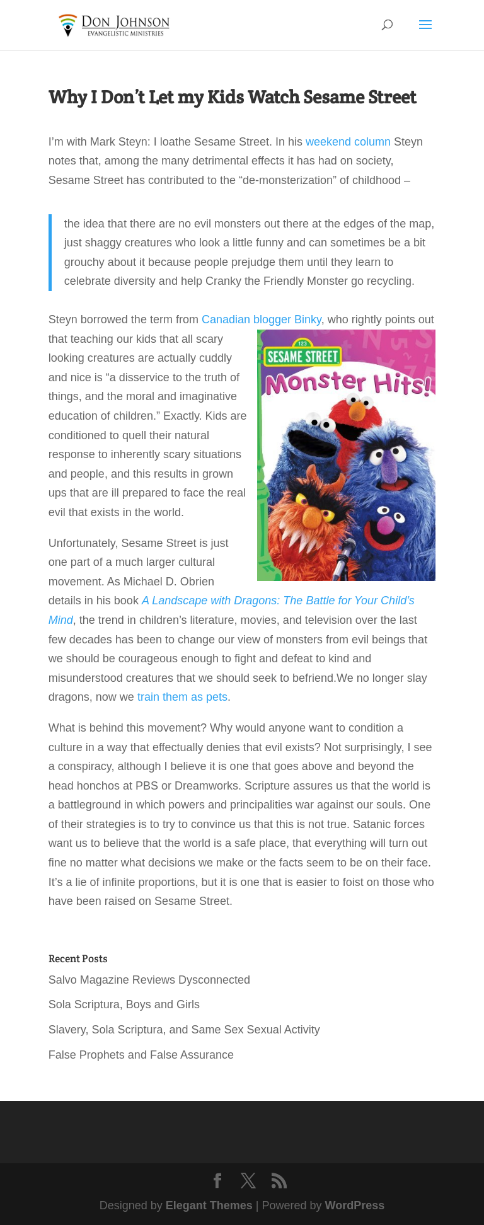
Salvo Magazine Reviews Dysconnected (149, 980)
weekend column (346, 141)
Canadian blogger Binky (261, 319)
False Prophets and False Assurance (141, 1055)
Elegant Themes (209, 1205)
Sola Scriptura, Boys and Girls (124, 1004)
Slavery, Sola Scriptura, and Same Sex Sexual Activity (184, 1029)
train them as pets (182, 697)
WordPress (355, 1205)
